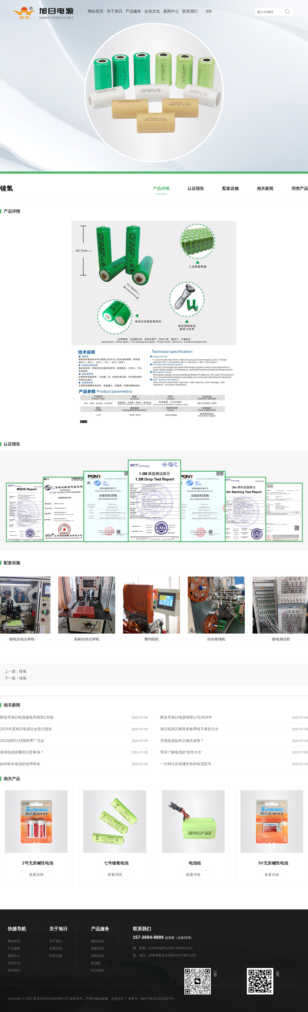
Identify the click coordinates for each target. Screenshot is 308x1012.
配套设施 (230, 188)
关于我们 (55, 941)
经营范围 (55, 956)
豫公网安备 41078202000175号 (205, 998)
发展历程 (55, 948)
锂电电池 (97, 956)
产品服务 (133, 11)
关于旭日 (114, 11)
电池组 (96, 963)
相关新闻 (265, 188)
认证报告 (196, 188)
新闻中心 (171, 11)
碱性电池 (97, 941)
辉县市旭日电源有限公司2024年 (186, 717)
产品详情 (161, 188)
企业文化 (152, 11)
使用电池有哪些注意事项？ (22, 752)
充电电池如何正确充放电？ (182, 741)
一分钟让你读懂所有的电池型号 (185, 764)
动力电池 (97, 970)
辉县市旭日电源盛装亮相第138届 (27, 717)
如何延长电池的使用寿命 (20, 764)
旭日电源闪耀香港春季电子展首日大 (189, 729)
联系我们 (190, 11)
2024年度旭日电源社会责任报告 (26, 729)
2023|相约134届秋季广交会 (22, 741)
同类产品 (300, 188)
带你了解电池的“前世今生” (181, 752)
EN (209, 11)
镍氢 (22, 671)
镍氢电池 (97, 948)
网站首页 (95, 11)
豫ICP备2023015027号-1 (158, 998)
